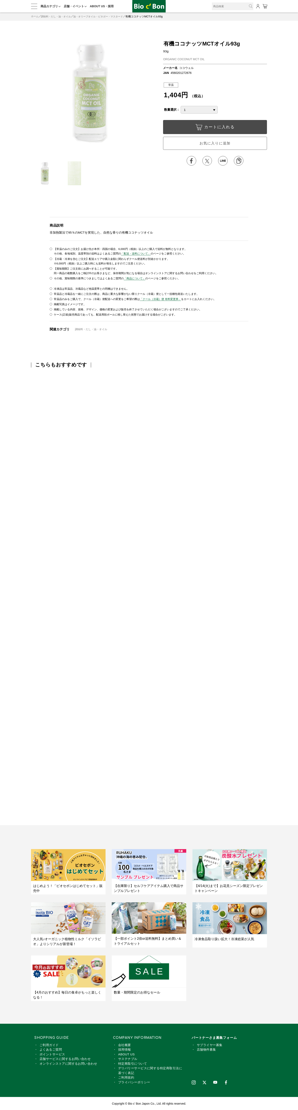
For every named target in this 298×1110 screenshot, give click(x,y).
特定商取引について (132, 1063)
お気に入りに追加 (215, 144)
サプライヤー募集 (209, 1044)
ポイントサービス (52, 1054)
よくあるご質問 (51, 1049)
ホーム (35, 16)
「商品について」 (134, 278)
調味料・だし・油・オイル (58, 16)
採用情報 (124, 1049)
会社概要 (124, 1044)
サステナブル (127, 1058)
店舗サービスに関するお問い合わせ (65, 1058)
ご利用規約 (126, 1077)
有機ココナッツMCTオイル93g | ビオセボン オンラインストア (149, 6)
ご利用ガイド (49, 1044)
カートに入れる (215, 128)
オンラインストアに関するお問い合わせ (68, 1063)
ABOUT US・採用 (102, 6)
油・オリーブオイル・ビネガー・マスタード (103, 16)
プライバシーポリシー (134, 1082)
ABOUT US (126, 1054)
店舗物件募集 (206, 1049)
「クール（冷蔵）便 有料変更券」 (160, 298)
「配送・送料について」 (136, 253)
